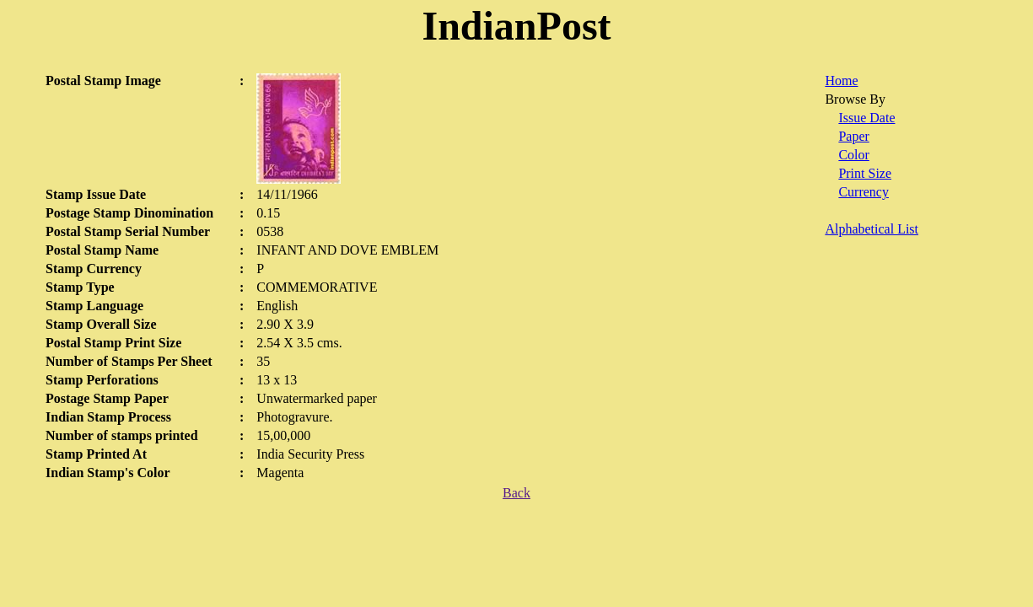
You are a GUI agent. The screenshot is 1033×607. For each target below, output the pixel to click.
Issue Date (866, 117)
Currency (863, 192)
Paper (853, 136)
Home (841, 80)
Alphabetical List (871, 229)
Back (516, 493)
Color (853, 155)
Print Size (864, 173)
